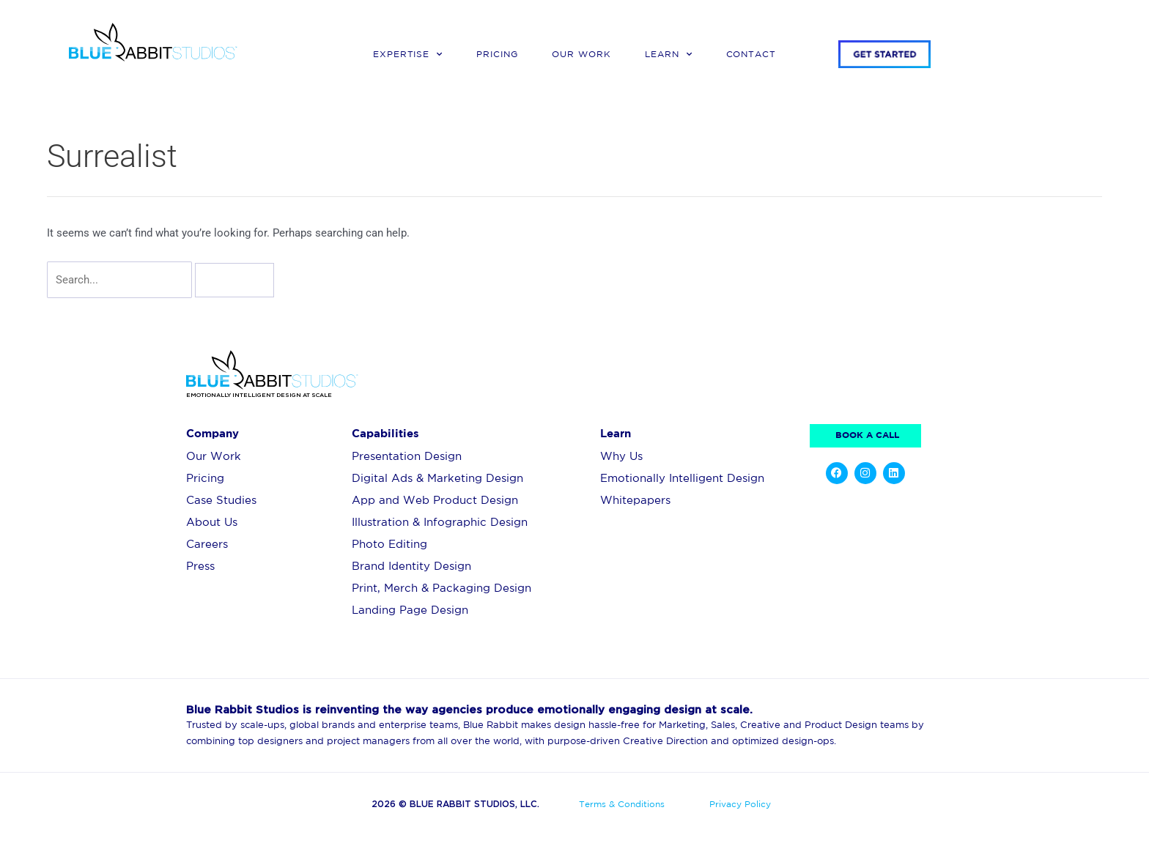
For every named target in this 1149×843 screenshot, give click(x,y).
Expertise (408, 54)
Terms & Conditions (622, 805)
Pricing (497, 55)
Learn (668, 54)
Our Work (581, 55)
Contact (751, 55)
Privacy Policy (740, 805)
